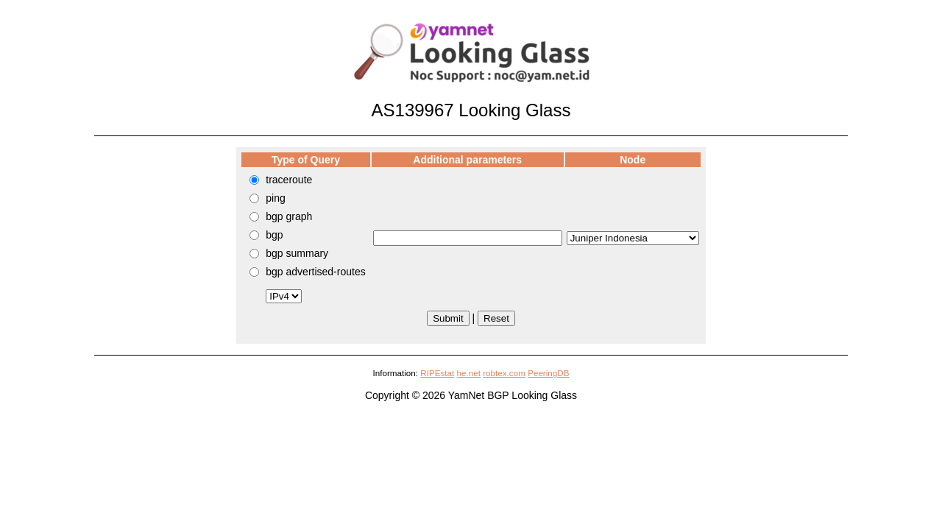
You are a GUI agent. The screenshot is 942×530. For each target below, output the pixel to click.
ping (275, 198)
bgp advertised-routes (315, 272)
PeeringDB (548, 373)
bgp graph (289, 216)
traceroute (289, 180)
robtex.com (504, 373)
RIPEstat (437, 373)
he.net (469, 373)
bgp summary (297, 253)
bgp (274, 235)
